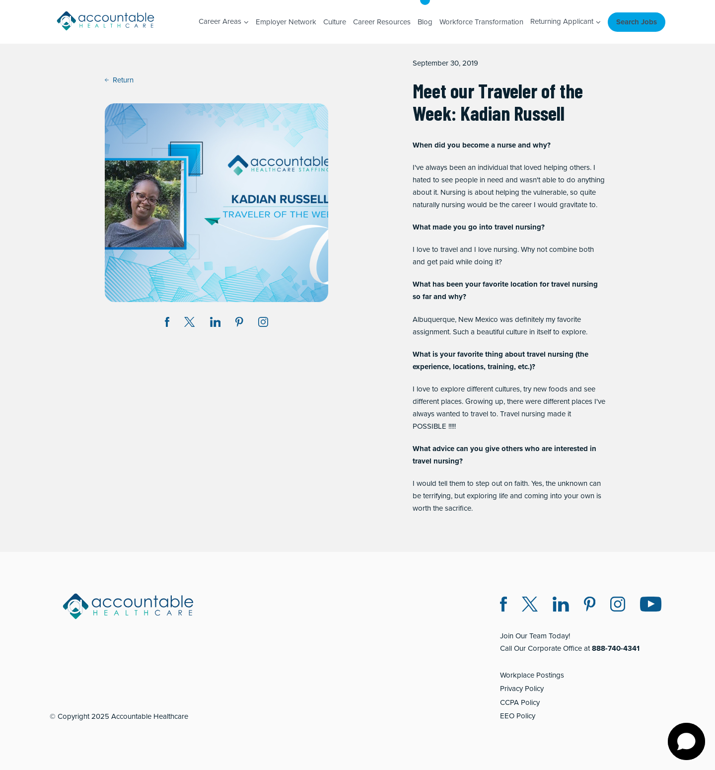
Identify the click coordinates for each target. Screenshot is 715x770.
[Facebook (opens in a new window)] (503, 606)
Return (119, 80)
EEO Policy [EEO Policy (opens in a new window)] (517, 715)
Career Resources (382, 21)
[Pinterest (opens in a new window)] (589, 606)
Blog (425, 21)
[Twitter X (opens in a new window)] (530, 606)
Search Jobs (636, 21)
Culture (334, 21)
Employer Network (286, 21)
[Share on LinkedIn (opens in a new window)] (215, 323)
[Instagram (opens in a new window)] (263, 323)
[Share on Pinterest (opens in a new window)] (239, 323)
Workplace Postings (532, 675)
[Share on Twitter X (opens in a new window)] (189, 323)
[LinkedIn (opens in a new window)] (561, 606)
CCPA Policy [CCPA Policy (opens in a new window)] (520, 702)
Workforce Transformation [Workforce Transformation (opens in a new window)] (481, 21)
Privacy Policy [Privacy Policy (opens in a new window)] (522, 688)
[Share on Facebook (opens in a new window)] (167, 323)
